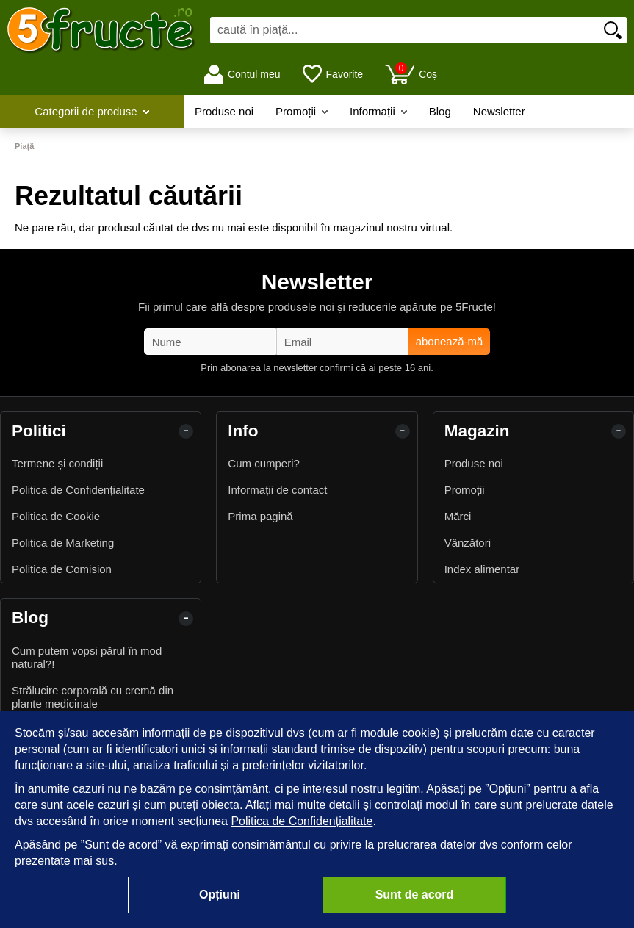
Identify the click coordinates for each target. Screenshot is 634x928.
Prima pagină (260, 516)
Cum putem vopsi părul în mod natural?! (87, 657)
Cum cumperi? (264, 463)
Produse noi (224, 111)
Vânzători (467, 542)
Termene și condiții (57, 463)
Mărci (458, 516)
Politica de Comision (62, 569)
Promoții (301, 111)
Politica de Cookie (56, 516)
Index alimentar (482, 569)
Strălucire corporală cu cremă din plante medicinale (92, 697)
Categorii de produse (91, 111)
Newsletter (499, 111)
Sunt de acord (414, 894)
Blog (440, 111)
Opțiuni (219, 894)
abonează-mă (449, 341)
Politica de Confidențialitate (78, 489)
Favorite (333, 74)
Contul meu (242, 74)
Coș (411, 73)
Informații (378, 111)
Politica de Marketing (63, 542)
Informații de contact (277, 489)
